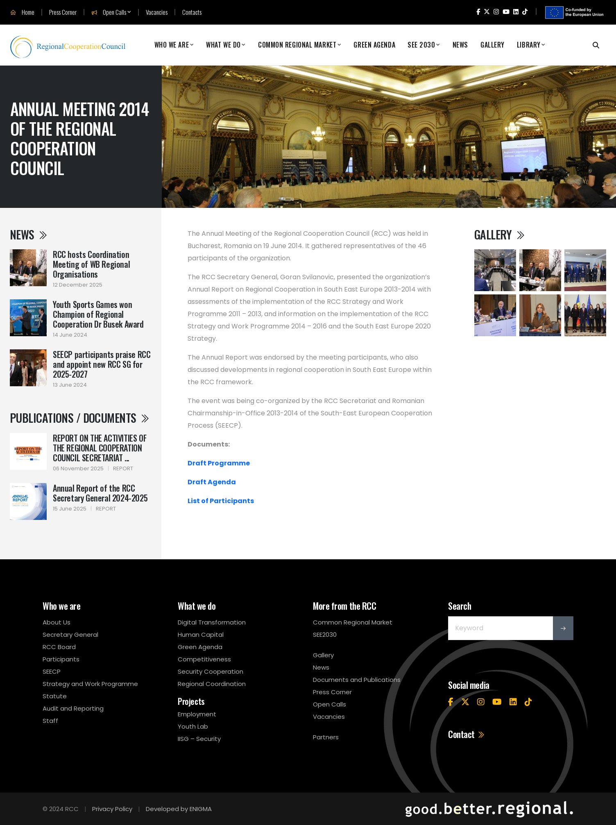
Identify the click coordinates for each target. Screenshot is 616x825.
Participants (61, 659)
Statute (55, 696)
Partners (326, 737)
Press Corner (63, 12)
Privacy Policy (112, 808)
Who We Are (171, 45)
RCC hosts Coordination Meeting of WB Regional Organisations (91, 264)
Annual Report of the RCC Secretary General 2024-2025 (100, 493)
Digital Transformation (212, 622)
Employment (197, 714)
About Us (56, 622)
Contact (466, 734)
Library (529, 45)
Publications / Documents (80, 417)
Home (22, 12)
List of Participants (221, 501)
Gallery (492, 45)
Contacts (192, 12)
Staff (50, 720)
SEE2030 (325, 634)
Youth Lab (193, 726)
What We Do (223, 45)
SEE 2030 (421, 45)
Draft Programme (219, 463)
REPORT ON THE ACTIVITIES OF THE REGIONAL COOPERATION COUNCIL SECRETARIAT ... (99, 448)
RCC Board (59, 647)
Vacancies (157, 12)
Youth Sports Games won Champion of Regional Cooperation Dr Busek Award (98, 314)
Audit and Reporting (73, 708)
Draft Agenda (212, 482)
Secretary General (70, 634)
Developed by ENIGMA (179, 808)
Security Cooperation (210, 671)
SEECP (52, 671)
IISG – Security (199, 738)
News (460, 45)
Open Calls (108, 12)
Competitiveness (204, 659)
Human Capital (201, 634)
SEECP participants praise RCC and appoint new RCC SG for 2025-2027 (101, 364)
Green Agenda (374, 45)
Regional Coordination (212, 683)
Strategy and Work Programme (90, 683)
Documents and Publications (357, 679)
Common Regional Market (297, 45)
